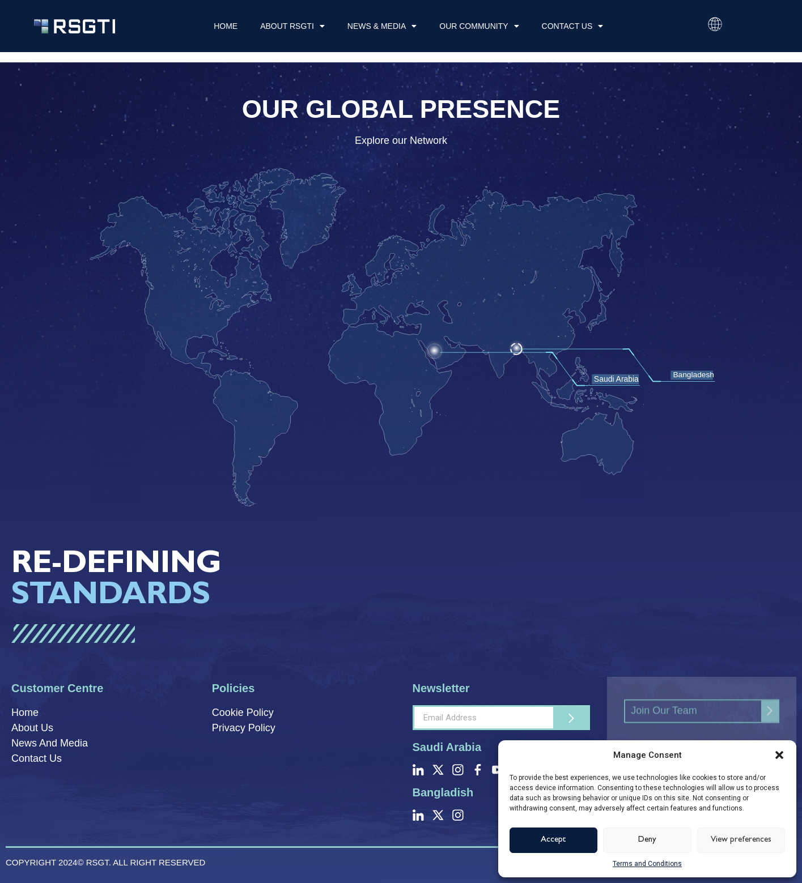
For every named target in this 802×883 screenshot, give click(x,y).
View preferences (741, 840)
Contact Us (573, 26)
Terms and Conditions (647, 864)
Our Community (479, 26)
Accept (553, 840)
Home (225, 26)
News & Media (382, 26)
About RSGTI (292, 26)
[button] (779, 755)
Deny (647, 840)
